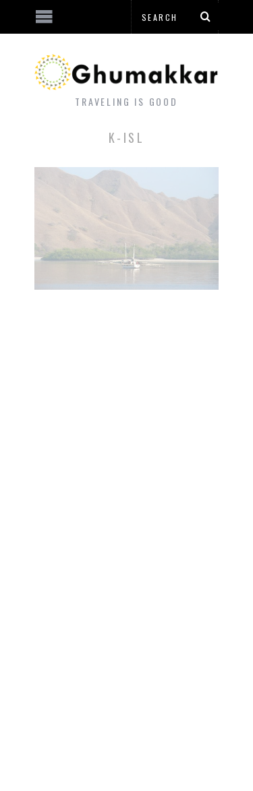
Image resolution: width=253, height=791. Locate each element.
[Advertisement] (111, 740)
